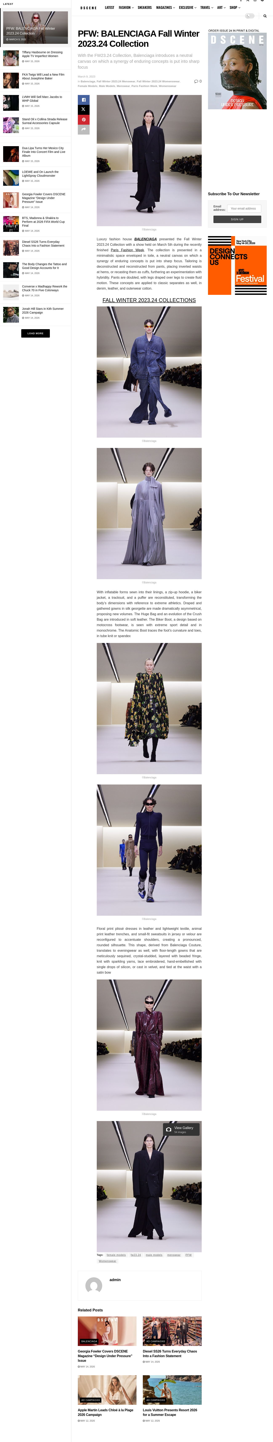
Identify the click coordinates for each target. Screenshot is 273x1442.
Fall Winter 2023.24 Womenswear (158, 81)
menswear (174, 1255)
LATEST (109, 7)
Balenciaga (88, 81)
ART (220, 7)
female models (116, 1255)
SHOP (233, 7)
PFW (189, 1255)
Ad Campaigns (155, 1341)
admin (115, 1280)
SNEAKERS (145, 7)
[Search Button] (265, 16)
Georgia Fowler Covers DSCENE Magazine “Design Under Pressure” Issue (43, 197)
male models (154, 1255)
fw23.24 (136, 1255)
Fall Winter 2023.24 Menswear (116, 81)
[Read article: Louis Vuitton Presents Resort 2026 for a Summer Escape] (172, 1390)
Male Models (107, 86)
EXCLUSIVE (186, 7)
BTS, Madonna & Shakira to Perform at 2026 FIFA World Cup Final (43, 221)
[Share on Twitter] (84, 110)
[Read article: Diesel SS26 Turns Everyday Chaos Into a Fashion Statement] (172, 1331)
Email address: (219, 208)
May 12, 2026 (86, 1420)
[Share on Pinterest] (84, 120)
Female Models (87, 86)
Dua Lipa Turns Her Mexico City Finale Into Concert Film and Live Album (43, 151)
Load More (36, 333)
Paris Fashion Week (144, 86)
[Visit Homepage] (88, 8)
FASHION (125, 7)
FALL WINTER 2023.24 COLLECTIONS (149, 300)
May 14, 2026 (86, 1366)
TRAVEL (205, 7)
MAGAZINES (164, 7)
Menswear (123, 86)
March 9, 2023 (86, 76)
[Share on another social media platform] (84, 130)
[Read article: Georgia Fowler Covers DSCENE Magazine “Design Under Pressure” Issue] (107, 1331)
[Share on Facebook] (84, 100)
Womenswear (167, 86)
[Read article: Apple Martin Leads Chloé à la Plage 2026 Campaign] (107, 1390)
